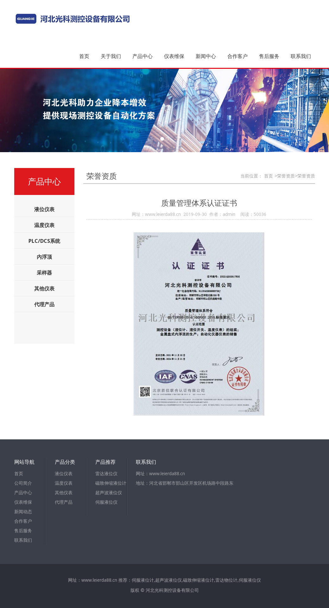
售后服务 (269, 56)
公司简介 (23, 483)
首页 (84, 56)
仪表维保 (174, 56)
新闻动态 (23, 511)
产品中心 (142, 56)
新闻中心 (206, 56)
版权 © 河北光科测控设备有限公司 (164, 590)
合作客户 (237, 56)
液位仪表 (64, 473)
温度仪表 (64, 483)
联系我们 (301, 56)
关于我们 (111, 56)
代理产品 (64, 502)
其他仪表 (64, 492)
